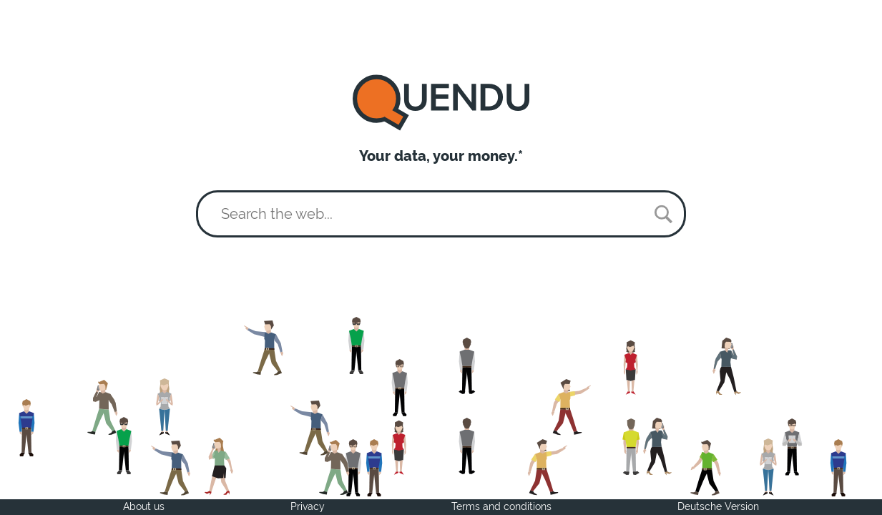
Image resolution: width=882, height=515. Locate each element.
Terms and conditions (501, 506)
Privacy (307, 506)
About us (144, 506)
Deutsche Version (718, 506)
